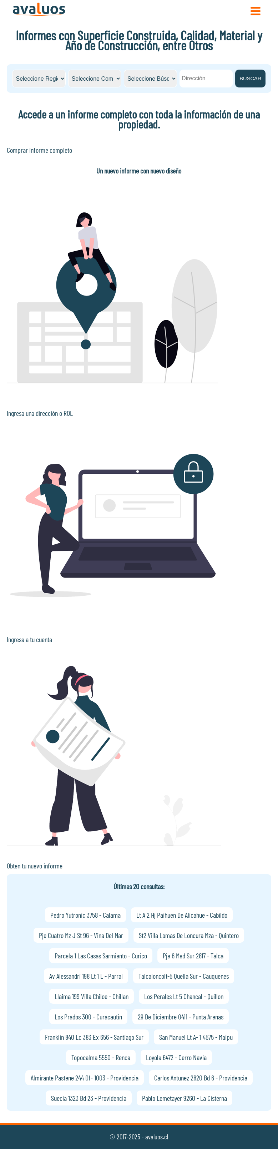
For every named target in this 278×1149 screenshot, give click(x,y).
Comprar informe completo (39, 150)
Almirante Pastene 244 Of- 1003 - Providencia (84, 1077)
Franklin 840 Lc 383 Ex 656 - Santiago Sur (94, 1037)
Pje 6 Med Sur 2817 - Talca (193, 955)
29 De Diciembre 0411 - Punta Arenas (180, 1016)
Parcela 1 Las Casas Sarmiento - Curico (101, 955)
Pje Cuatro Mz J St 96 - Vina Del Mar (81, 935)
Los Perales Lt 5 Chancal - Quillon (183, 996)
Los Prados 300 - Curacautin (88, 1016)
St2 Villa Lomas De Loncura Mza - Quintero (189, 935)
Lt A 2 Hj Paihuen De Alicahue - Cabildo (181, 915)
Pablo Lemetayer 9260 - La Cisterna (184, 1098)
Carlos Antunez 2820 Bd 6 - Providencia (200, 1077)
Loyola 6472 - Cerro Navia (176, 1057)
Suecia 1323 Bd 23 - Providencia (88, 1098)
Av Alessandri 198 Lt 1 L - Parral (86, 976)
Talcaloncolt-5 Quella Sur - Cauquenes (183, 976)
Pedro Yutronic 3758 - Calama (85, 915)
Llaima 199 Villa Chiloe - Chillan (91, 996)
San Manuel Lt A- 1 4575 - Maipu (196, 1037)
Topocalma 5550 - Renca (100, 1057)
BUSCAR (250, 78)
